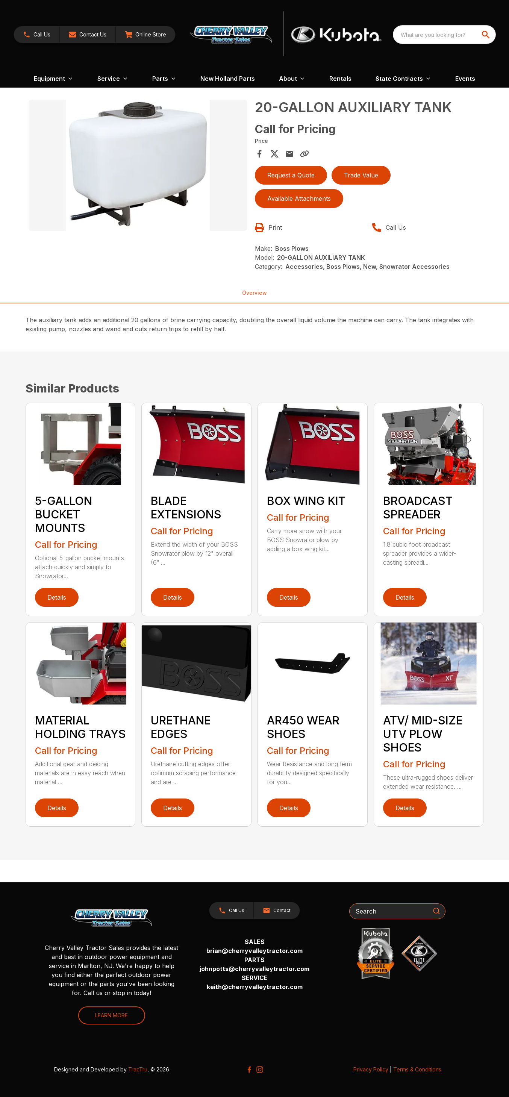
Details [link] (56, 597)
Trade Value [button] (361, 175)
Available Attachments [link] (299, 198)
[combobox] (444, 35)
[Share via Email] (289, 153)
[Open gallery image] (138, 165)
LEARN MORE (111, 1015)
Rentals (340, 78)
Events (465, 78)
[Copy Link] (304, 153)
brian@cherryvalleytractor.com (254, 951)
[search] (486, 34)
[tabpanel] (138, 166)
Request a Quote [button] (291, 175)
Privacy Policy (370, 1069)
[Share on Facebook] (259, 153)
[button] (87, 34)
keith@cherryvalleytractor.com (255, 987)
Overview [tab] (254, 292)
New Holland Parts (227, 78)
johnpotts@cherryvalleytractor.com (254, 969)
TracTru (137, 1069)
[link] (37, 34)
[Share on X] (274, 153)
